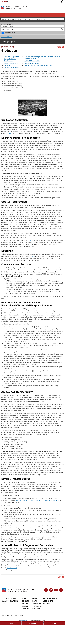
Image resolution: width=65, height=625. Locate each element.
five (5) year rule (12, 568)
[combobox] (32, 19)
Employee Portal (50, 598)
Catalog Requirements (11, 63)
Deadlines (7, 65)
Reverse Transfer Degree (31, 63)
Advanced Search (6, 37)
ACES (9, 133)
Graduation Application (11, 57)
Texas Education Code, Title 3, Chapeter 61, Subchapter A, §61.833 (36, 500)
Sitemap (46, 603)
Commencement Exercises (12, 68)
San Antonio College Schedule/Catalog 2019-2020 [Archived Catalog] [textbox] (23, 19)
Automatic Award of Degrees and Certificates (38, 65)
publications (24, 621)
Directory (35, 609)
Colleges (4, 2)
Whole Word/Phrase (9, 32)
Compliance (36, 606)
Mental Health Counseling (36, 601)
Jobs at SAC (48, 601)
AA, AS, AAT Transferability (32, 61)
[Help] (63, 47)
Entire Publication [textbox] (7, 26)
